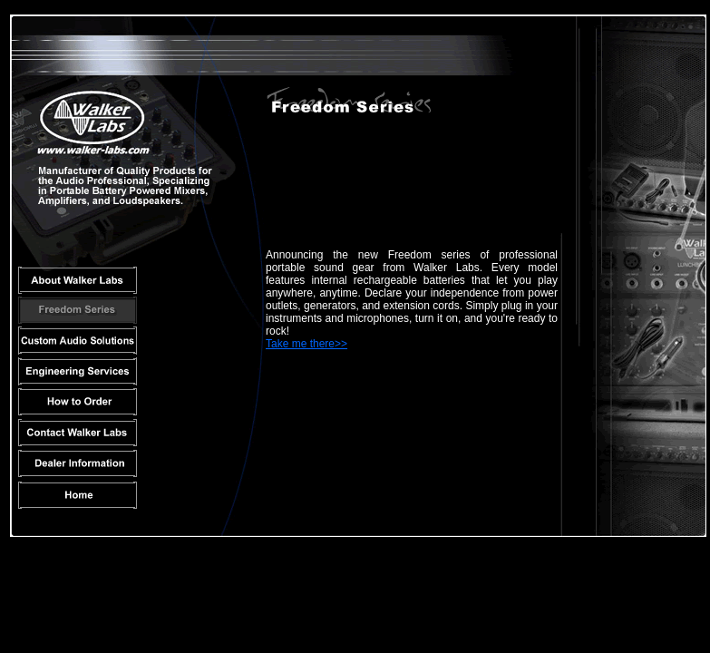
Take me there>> (306, 343)
